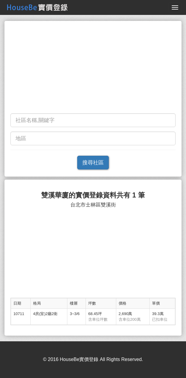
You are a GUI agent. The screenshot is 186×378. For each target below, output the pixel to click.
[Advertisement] (93, 68)
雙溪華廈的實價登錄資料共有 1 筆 (93, 195)
